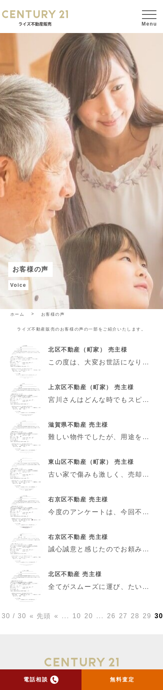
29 (147, 615)
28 (135, 615)
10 (76, 615)
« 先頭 (40, 615)
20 (88, 615)
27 (123, 615)
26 (111, 615)
